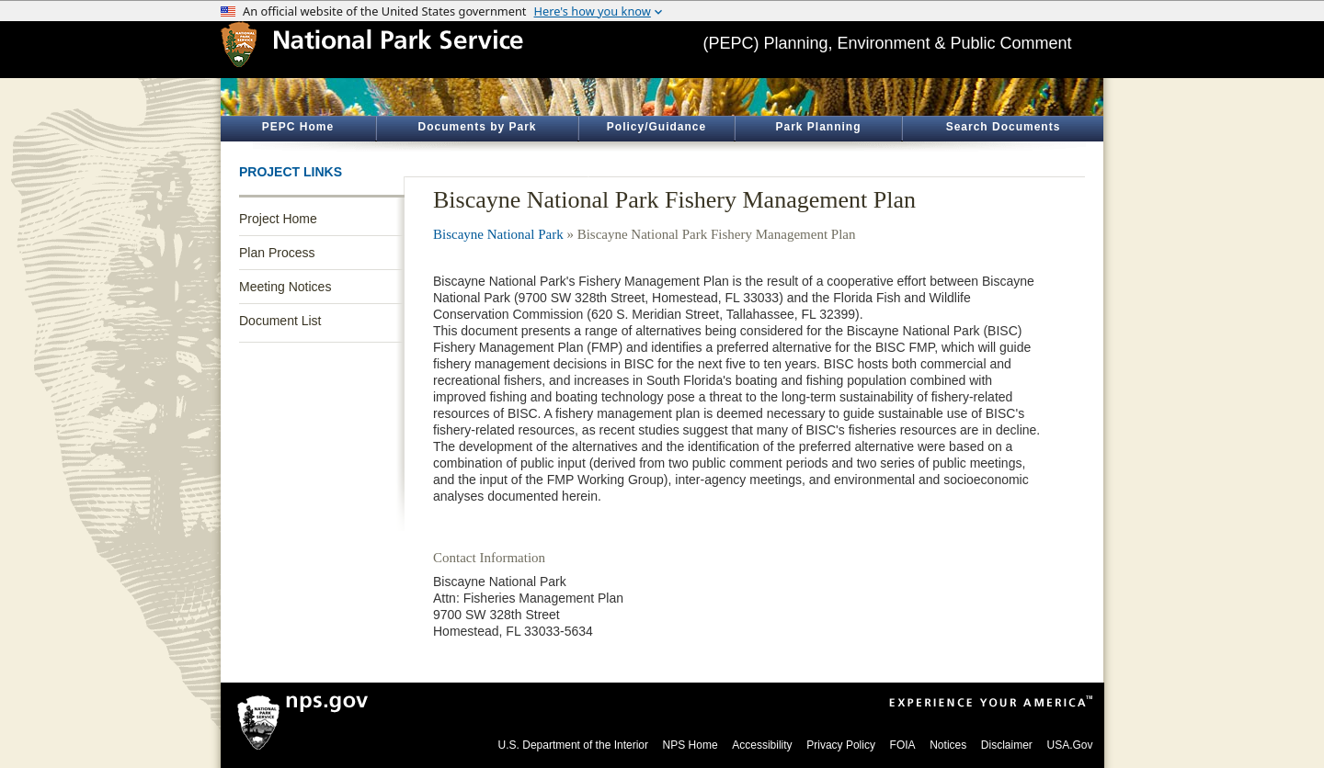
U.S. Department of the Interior (573, 745)
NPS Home (690, 745)
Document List (280, 320)
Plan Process (276, 252)
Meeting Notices (285, 286)
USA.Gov (1069, 745)
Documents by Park (476, 126)
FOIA (903, 745)
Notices (948, 745)
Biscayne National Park (498, 234)
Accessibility (762, 745)
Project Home (278, 218)
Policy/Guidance (656, 126)
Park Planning (818, 126)
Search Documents (1003, 126)
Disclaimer (1007, 745)
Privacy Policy (840, 745)
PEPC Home (298, 126)
